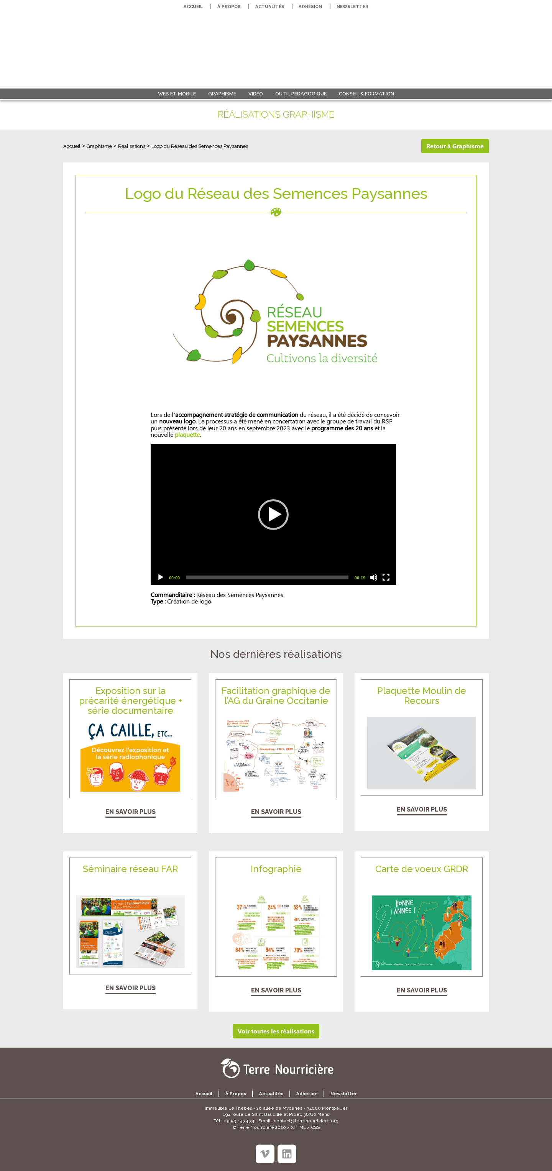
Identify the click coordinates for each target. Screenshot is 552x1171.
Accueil (193, 6)
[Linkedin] (287, 1154)
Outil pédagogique (301, 94)
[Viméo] (265, 1154)
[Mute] (374, 577)
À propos (229, 6)
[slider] (267, 577)
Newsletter (352, 6)
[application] (273, 514)
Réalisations (131, 146)
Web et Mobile (177, 94)
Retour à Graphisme (455, 146)
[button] (273, 514)
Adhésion (310, 6)
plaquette (187, 434)
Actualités (269, 6)
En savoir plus (130, 811)
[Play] (160, 577)
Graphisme (222, 94)
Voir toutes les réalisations (276, 1031)
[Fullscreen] (386, 577)
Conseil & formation (366, 94)
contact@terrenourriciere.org (306, 1120)
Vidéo (255, 94)
